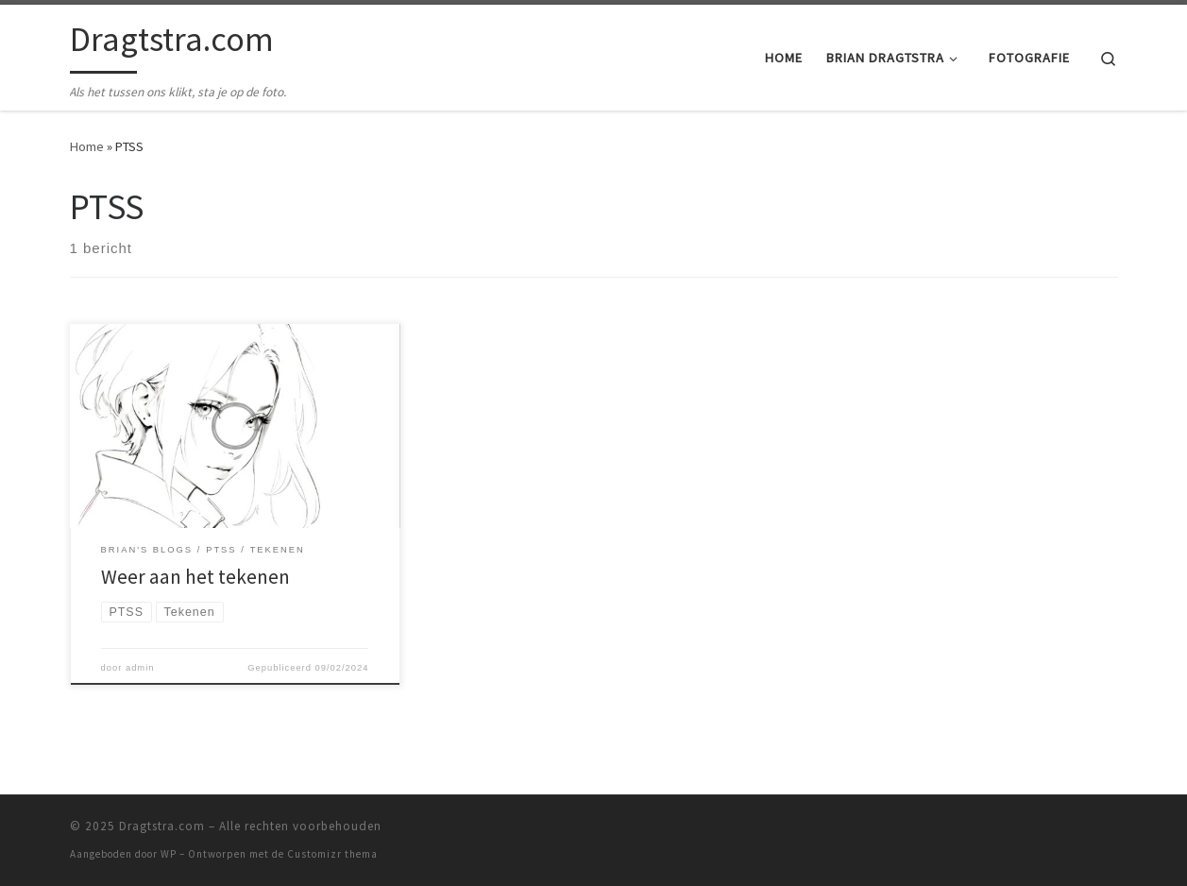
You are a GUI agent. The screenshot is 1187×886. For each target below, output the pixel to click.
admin (140, 668)
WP (169, 853)
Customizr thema (332, 853)
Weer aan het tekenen (195, 576)
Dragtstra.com (162, 826)
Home (87, 146)
